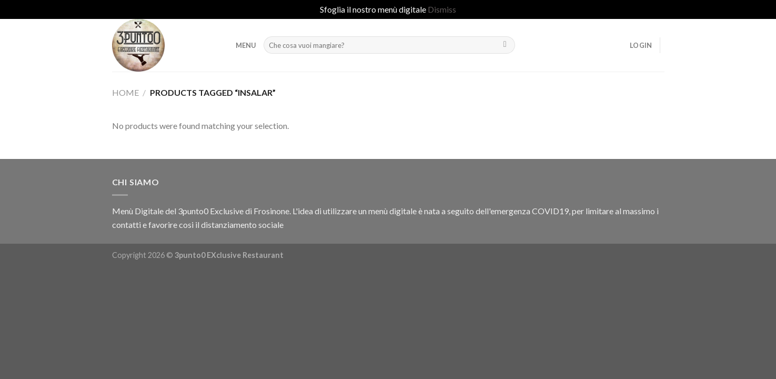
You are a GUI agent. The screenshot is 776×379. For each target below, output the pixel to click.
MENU (246, 45)
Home (125, 92)
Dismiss (442, 9)
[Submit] (504, 45)
